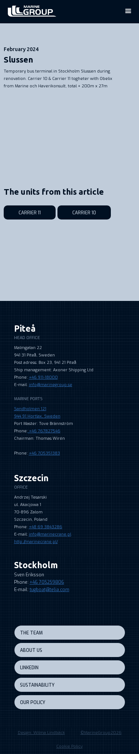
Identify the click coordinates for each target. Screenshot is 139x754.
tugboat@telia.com (49, 590)
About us (31, 650)
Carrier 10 (84, 213)
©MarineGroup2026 (101, 732)
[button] (128, 11)
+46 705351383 (44, 453)
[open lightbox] (68, 104)
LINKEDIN (29, 668)
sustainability (37, 685)
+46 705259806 (47, 582)
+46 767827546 (44, 431)
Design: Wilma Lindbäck (41, 732)
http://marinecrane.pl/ (36, 541)
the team (31, 633)
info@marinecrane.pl (50, 534)
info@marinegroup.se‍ (50, 385)
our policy (32, 703)
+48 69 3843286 (45, 527)
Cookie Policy (69, 746)
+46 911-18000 (43, 377)
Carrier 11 (30, 213)
